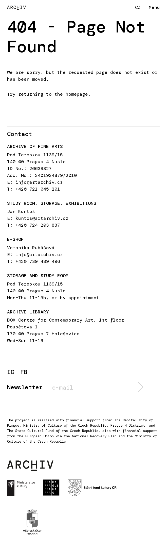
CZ (138, 7)
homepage (77, 94)
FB (23, 372)
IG (10, 372)
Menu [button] (154, 7)
